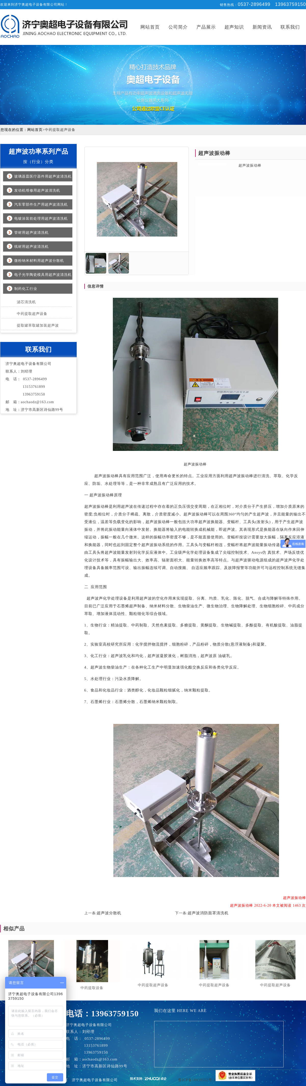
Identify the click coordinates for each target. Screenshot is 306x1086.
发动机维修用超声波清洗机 (37, 190)
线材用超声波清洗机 (31, 247)
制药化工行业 (25, 289)
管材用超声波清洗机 (31, 233)
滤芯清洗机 (26, 302)
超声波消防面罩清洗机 (208, 913)
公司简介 (178, 27)
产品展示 (206, 27)
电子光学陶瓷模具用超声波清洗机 (43, 275)
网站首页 (150, 27)
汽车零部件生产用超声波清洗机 (41, 204)
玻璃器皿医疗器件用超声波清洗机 (43, 176)
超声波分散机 (109, 913)
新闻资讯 (262, 27)
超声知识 (234, 27)
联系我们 (290, 27)
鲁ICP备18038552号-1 (197, 1080)
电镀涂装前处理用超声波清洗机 (41, 218)
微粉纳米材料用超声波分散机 (39, 261)
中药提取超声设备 (32, 314)
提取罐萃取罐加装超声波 (38, 325)
